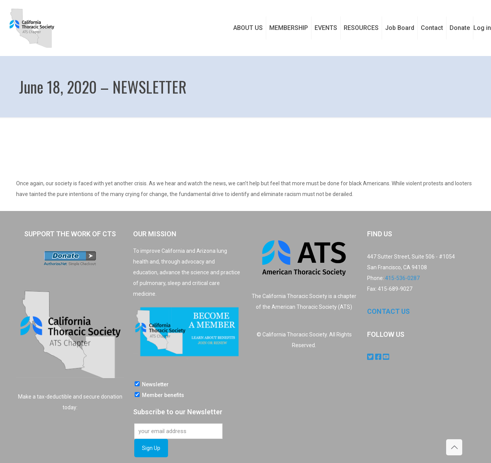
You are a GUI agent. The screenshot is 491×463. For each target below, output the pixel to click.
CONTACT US (388, 311)
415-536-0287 (402, 278)
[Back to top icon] (454, 447)
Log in (482, 27)
